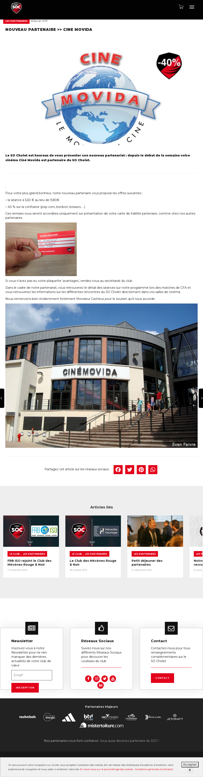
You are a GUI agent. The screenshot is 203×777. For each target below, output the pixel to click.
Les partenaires (16, 21)
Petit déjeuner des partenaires (124, 556)
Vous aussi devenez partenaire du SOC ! (129, 740)
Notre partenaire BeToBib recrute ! (173, 556)
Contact (162, 677)
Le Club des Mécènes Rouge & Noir (75, 560)
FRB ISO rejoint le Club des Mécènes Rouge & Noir (23, 561)
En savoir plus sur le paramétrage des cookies (106, 769)
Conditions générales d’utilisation (154, 769)
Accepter (190, 764)
